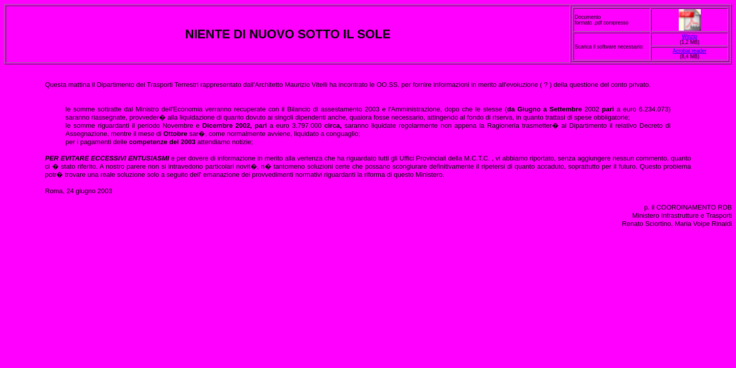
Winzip (689, 36)
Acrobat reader (689, 51)
